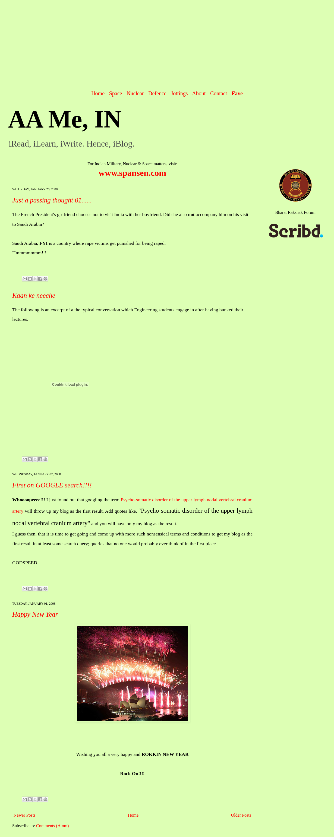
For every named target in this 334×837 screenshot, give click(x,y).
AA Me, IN (64, 119)
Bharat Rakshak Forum (295, 212)
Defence (157, 93)
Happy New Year (35, 614)
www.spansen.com (132, 173)
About (199, 93)
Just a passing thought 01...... (52, 200)
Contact (218, 93)
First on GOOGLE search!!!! (52, 485)
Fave (237, 93)
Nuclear (135, 93)
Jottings (179, 93)
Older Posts (241, 815)
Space (115, 93)
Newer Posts (24, 815)
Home (98, 93)
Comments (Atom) (52, 825)
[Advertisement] (167, 49)
